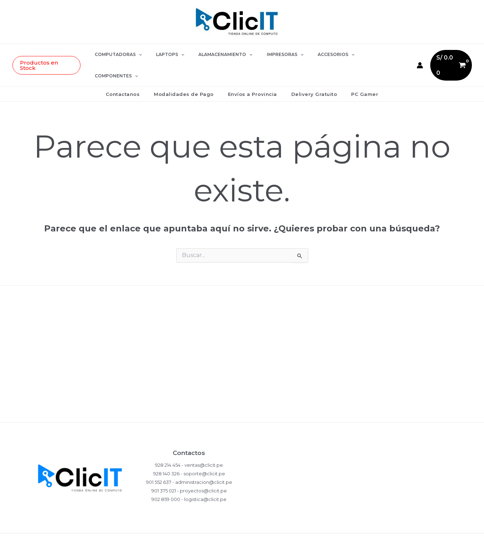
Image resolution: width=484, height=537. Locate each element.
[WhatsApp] (326, 525)
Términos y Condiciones (242, 369)
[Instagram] (343, 525)
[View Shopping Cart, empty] (439, 54)
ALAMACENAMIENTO (224, 54)
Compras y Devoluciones (242, 323)
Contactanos (133, 73)
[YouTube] (379, 525)
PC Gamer (354, 73)
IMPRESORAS (278, 54)
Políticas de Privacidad (242, 300)
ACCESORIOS (323, 54)
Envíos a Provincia (252, 73)
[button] (58, 54)
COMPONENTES (371, 54)
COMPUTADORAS (128, 54)
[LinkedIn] (397, 525)
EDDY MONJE (184, 524)
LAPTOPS (174, 54)
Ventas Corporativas (242, 392)
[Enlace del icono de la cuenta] (408, 54)
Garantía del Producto (242, 346)
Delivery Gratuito (309, 73)
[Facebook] (361, 525)
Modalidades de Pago (189, 73)
